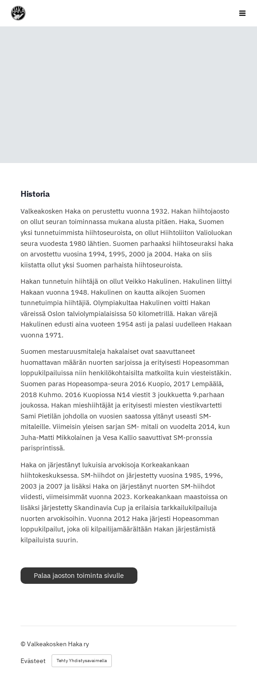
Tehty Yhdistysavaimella (82, 660)
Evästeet (33, 661)
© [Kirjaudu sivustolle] (24, 644)
